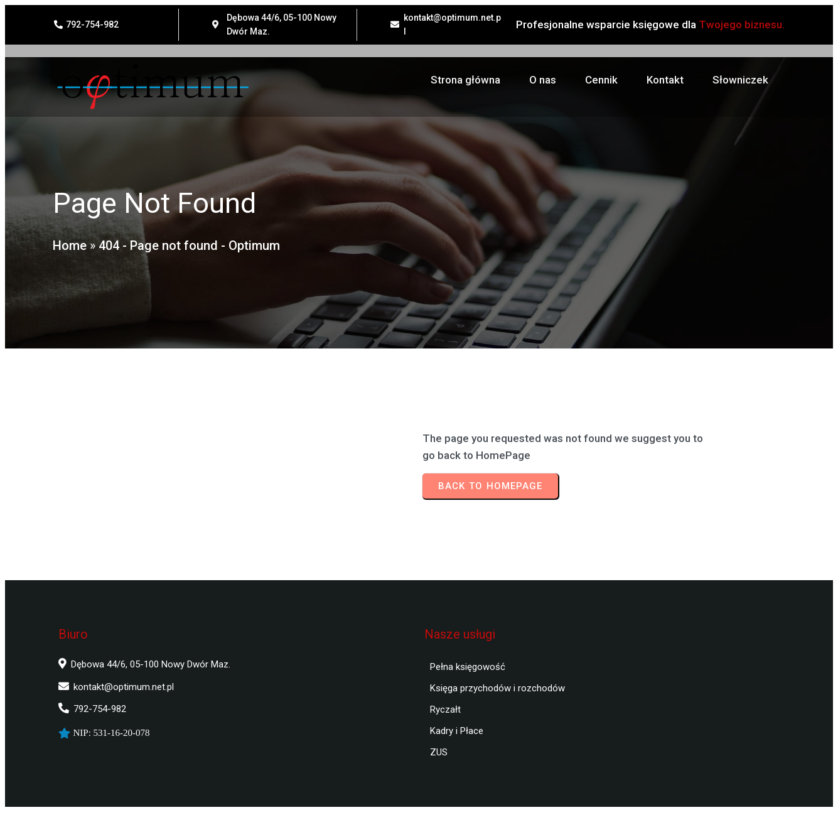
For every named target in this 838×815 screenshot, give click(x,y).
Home (69, 246)
